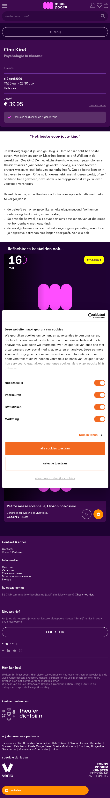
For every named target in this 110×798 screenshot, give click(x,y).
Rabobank (20, 746)
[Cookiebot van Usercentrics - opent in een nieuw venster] (88, 315)
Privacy (6, 579)
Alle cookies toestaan (55, 448)
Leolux (84, 743)
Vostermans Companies (33, 749)
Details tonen (88, 434)
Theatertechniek (12, 573)
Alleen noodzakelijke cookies (55, 478)
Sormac (7, 746)
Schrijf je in (55, 632)
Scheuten (96, 743)
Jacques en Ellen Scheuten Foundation (26, 743)
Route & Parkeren (12, 552)
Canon (74, 743)
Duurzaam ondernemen (16, 576)
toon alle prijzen (97, 105)
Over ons (7, 567)
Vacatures (8, 570)
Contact (7, 549)
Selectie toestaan (55, 463)
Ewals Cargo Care (39, 746)
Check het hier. (84, 594)
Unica (54, 749)
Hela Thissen (59, 743)
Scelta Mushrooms (64, 746)
